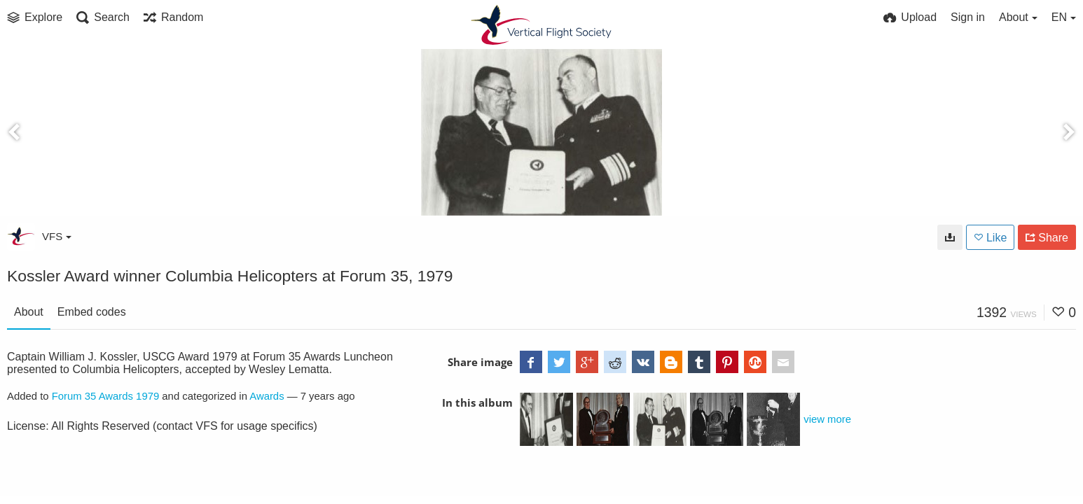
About (28, 312)
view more (827, 419)
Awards (266, 396)
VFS (56, 236)
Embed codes (91, 312)
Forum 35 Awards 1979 (106, 396)
